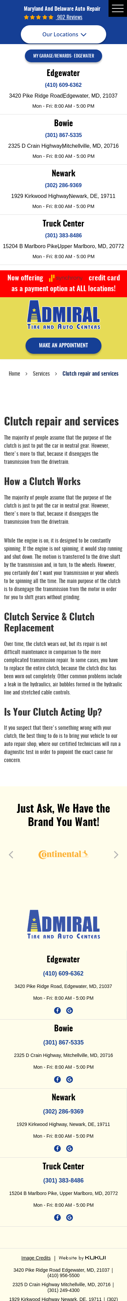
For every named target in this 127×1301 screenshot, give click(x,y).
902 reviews (69, 17)
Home (14, 374)
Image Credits (36, 1258)
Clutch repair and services (90, 374)
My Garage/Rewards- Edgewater (63, 56)
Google (69, 1010)
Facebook (57, 1010)
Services (41, 374)
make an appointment (63, 345)
